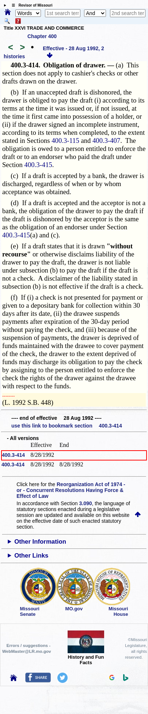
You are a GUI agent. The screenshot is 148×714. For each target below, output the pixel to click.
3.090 (85, 503)
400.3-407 (106, 140)
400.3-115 (65, 140)
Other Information (40, 541)
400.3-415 (38, 165)
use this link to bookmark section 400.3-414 (66, 426)
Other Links (31, 555)
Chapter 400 (42, 36)
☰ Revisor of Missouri (30, 5)
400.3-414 (13, 455)
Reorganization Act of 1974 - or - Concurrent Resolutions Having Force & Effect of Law (70, 490)
